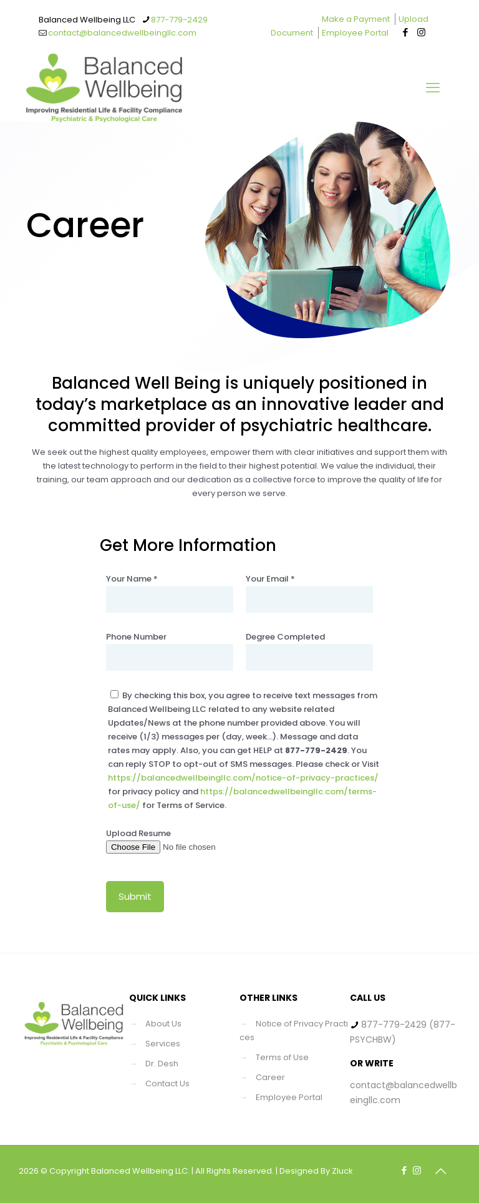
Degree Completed (309, 651)
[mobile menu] (432, 88)
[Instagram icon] (421, 32)
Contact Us (167, 1083)
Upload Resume (169, 840)
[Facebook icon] (405, 32)
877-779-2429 (394, 1024)
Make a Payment (356, 19)
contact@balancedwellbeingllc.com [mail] (122, 33)
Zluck (342, 1171)
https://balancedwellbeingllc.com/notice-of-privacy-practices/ (243, 778)
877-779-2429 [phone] (179, 20)
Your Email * (309, 593)
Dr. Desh (161, 1063)
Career (270, 1077)
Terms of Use (282, 1057)
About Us (163, 1024)
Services (162, 1044)
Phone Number (169, 651)
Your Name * (169, 593)
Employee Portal (355, 33)
